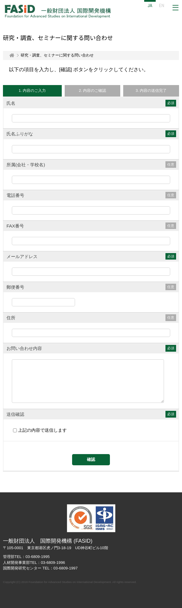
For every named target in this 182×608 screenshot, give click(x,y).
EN (161, 5)
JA (149, 5)
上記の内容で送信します (44, 430)
